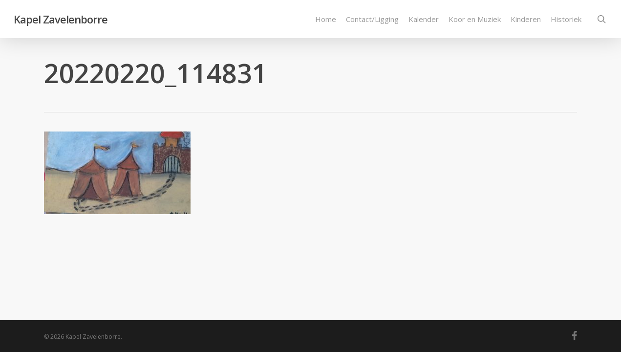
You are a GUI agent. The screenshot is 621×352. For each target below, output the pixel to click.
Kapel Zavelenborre (60, 19)
